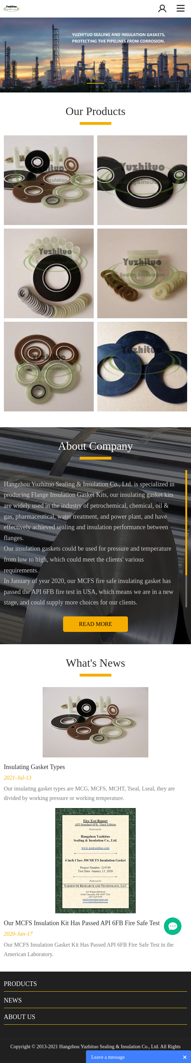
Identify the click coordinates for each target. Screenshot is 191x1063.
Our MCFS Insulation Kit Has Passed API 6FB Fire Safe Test (82, 923)
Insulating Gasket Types (34, 766)
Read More (95, 624)
